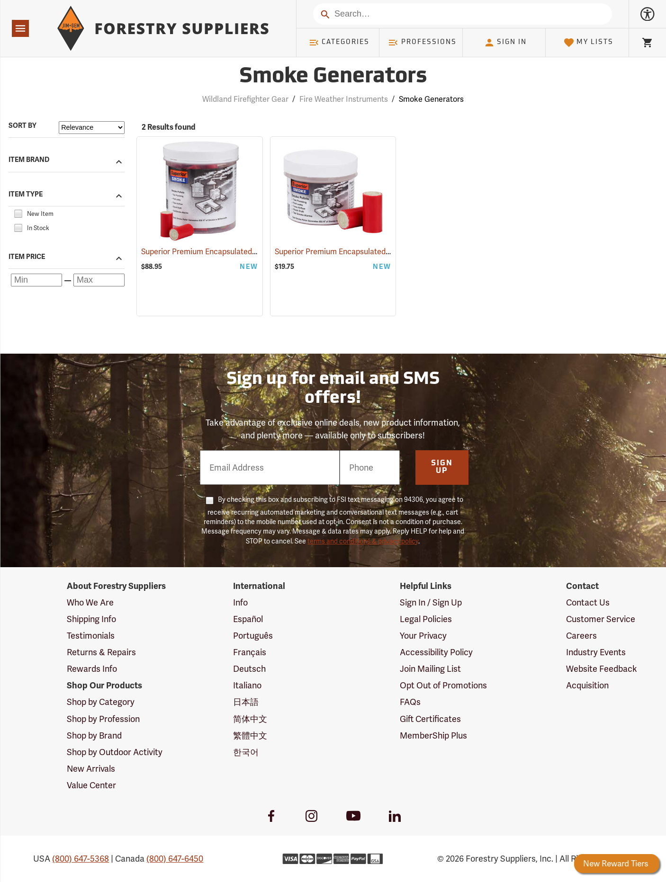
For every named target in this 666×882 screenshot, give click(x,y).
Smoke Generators (431, 99)
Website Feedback (601, 668)
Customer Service (600, 619)
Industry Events (596, 652)
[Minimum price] (36, 280)
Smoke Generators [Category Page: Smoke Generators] (333, 77)
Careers (581, 635)
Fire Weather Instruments (343, 99)
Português (253, 635)
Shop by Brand (94, 735)
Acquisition (587, 685)
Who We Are (90, 602)
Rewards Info (92, 668)
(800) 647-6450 (174, 858)
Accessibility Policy (436, 652)
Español (248, 619)
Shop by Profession (103, 718)
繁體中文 (250, 735)
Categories (339, 42)
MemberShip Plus (433, 735)
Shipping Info (91, 619)
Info (240, 602)
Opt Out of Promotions (443, 685)
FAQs (410, 701)
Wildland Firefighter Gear (245, 99)
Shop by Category (101, 701)
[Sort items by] (92, 127)
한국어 (246, 752)
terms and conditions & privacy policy (362, 541)
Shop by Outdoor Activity (114, 752)
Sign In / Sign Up (431, 602)
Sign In (505, 42)
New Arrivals (91, 768)
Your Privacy (423, 635)
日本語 (246, 701)
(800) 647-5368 (80, 858)
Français (249, 652)
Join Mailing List (430, 668)
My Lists (588, 42)
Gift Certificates (430, 718)
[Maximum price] (99, 280)
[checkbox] (18, 212)
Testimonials (91, 635)
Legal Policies (426, 619)
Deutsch (249, 668)
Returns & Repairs (101, 652)
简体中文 (250, 718)
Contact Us (588, 602)
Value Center (91, 785)
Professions (422, 42)
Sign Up (442, 467)
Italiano (247, 685)
